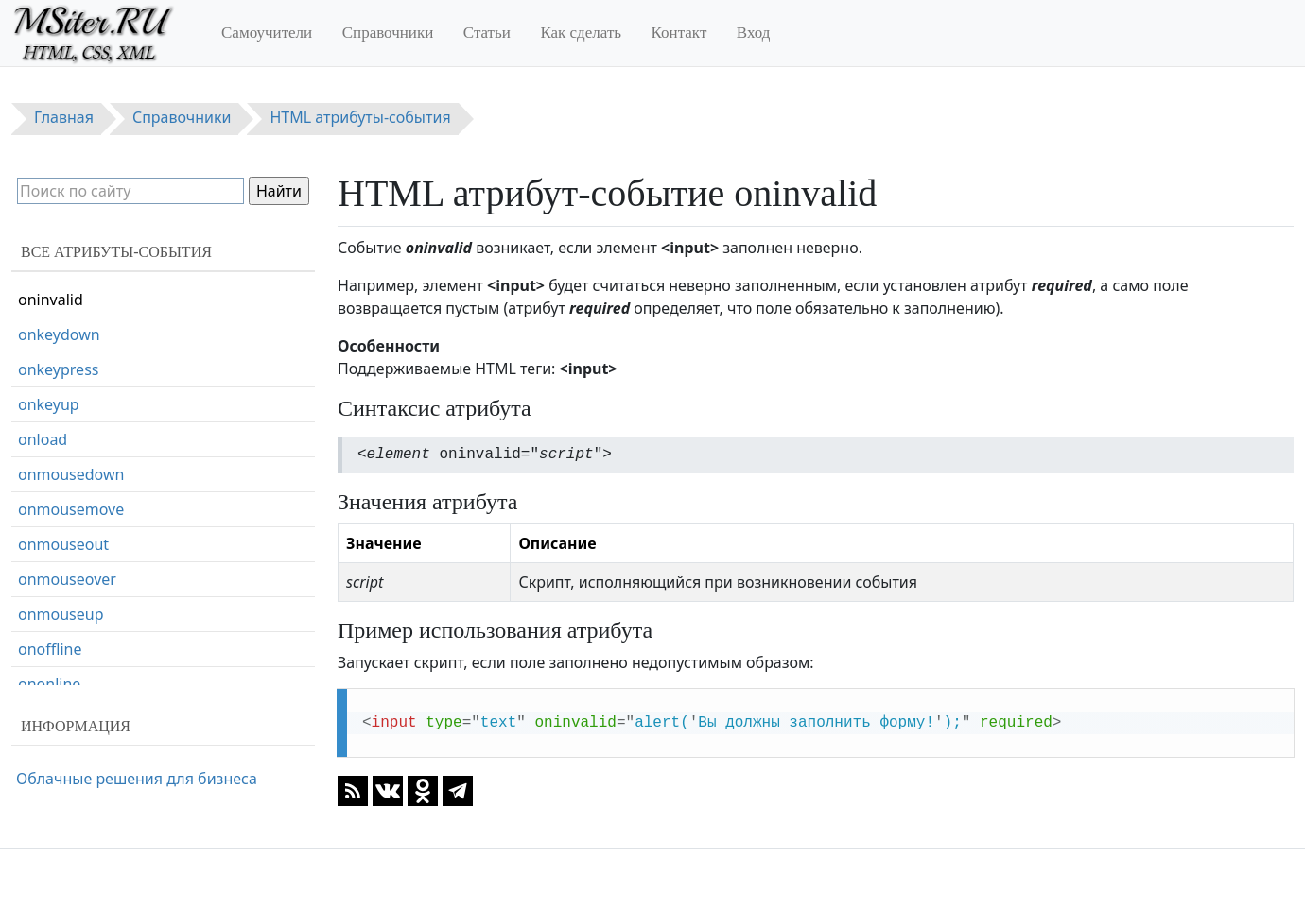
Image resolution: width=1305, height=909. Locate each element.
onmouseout (63, 544)
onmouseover (67, 579)
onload (42, 439)
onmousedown (71, 474)
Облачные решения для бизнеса (136, 778)
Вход (754, 33)
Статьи (487, 33)
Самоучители (266, 33)
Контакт (679, 33)
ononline (49, 684)
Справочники (388, 33)
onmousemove (71, 509)
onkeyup (48, 404)
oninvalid (50, 299)
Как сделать (580, 33)
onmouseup (61, 614)
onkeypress (58, 369)
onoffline (49, 649)
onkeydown (59, 334)
